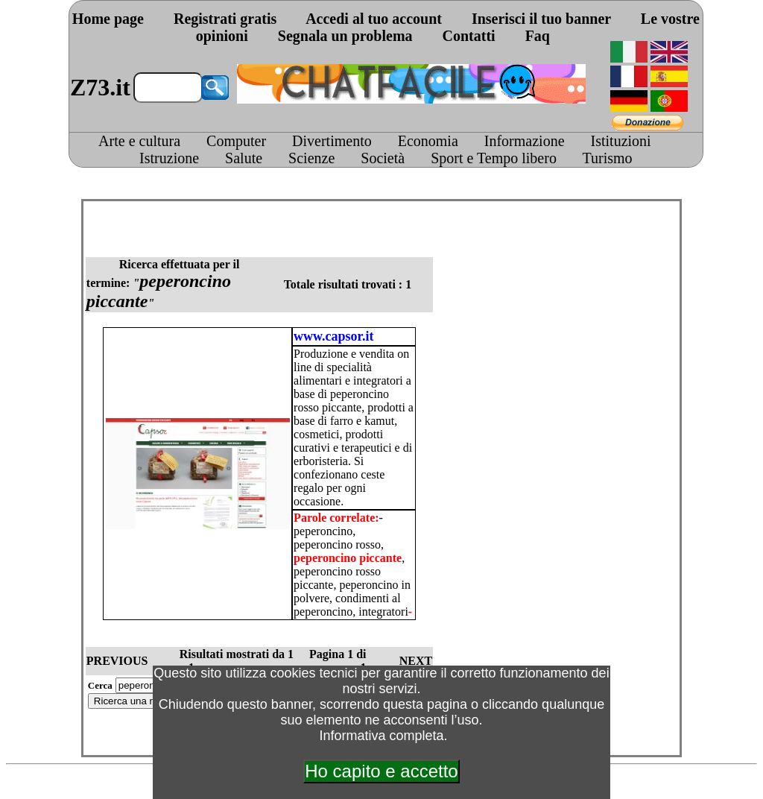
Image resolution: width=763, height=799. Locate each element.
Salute (243, 158)
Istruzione (169, 158)
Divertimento (332, 141)
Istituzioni (621, 141)
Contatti (469, 36)
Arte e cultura (139, 141)
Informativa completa (381, 735)
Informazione (524, 141)
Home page (108, 18)
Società (383, 158)
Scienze (311, 158)
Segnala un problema (345, 36)
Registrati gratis (225, 18)
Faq (537, 36)
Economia (428, 141)
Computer (236, 141)
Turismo (608, 158)
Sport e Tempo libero (494, 158)
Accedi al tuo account (373, 18)
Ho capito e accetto (381, 771)
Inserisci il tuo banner (541, 18)
